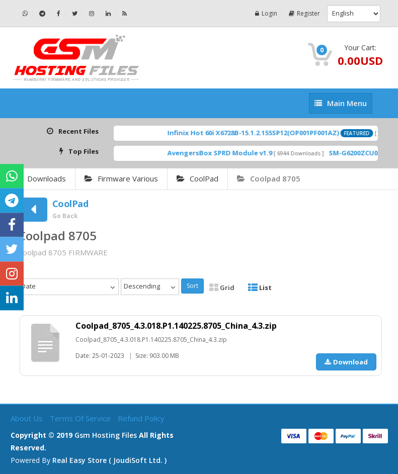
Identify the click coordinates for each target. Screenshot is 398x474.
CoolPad (197, 178)
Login (266, 13)
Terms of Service (81, 418)
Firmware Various (121, 178)
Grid (221, 287)
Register (304, 13)
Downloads (46, 178)
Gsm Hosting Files (105, 435)
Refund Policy (141, 418)
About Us (28, 418)
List (260, 287)
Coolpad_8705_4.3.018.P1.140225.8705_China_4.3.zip (176, 325)
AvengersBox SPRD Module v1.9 (229, 152)
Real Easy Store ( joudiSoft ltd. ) (109, 460)
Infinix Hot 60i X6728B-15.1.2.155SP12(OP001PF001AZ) (263, 132)
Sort (192, 285)
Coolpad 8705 (268, 178)
